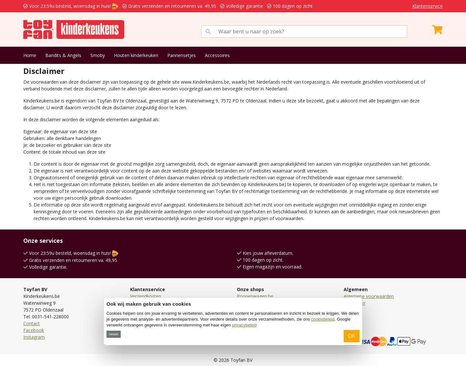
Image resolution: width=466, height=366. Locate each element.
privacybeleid (244, 325)
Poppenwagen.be (255, 296)
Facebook (33, 330)
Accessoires (217, 55)
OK (351, 336)
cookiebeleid (322, 319)
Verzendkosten (145, 296)
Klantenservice (427, 6)
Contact (31, 323)
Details (113, 334)
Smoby (97, 55)
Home (29, 55)
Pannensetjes (181, 55)
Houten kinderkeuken (136, 55)
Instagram (34, 337)
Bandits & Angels (63, 55)
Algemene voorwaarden (369, 296)
